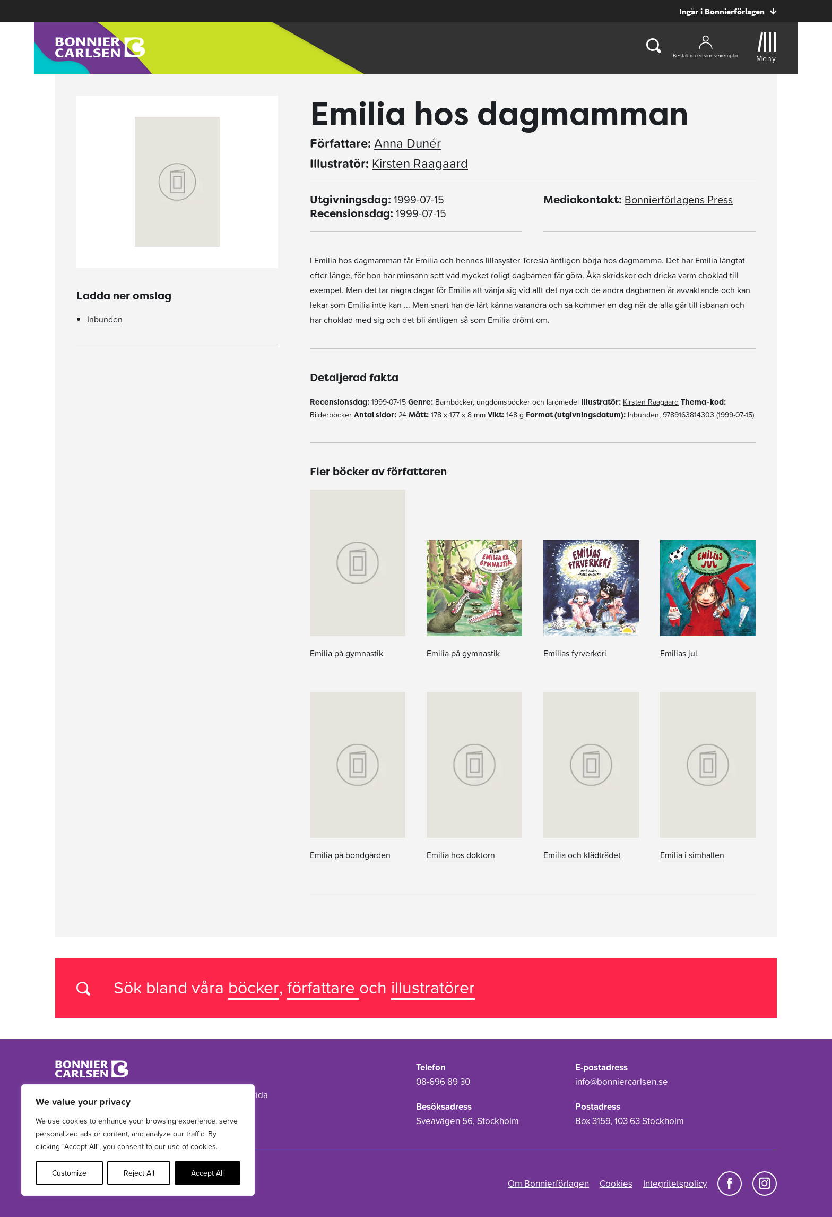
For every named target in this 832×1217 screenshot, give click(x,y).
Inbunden (105, 319)
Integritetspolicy (675, 1183)
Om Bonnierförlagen (548, 1183)
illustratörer (433, 987)
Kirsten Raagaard (420, 163)
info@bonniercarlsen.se (621, 1082)
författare (323, 987)
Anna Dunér (407, 143)
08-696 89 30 (443, 1082)
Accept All (207, 1173)
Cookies (616, 1183)
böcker (253, 987)
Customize (69, 1173)
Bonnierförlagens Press (679, 200)
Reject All (139, 1173)
